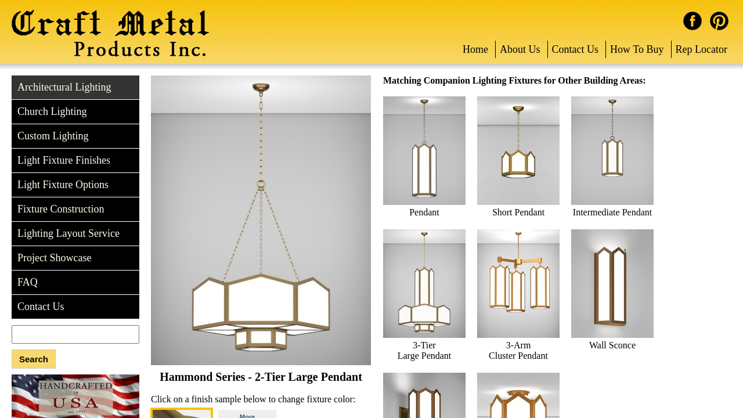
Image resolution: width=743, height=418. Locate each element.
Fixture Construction (60, 209)
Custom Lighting (53, 136)
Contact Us (575, 49)
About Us (520, 49)
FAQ (27, 282)
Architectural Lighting (64, 87)
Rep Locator (701, 49)
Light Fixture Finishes (63, 160)
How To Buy (636, 49)
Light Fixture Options (63, 184)
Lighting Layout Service (68, 233)
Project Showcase (54, 258)
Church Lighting (52, 111)
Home (475, 49)
